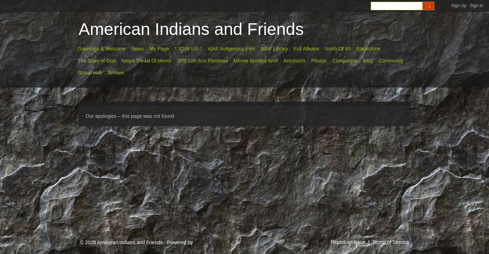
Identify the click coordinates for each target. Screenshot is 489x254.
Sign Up (458, 5)
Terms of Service (390, 242)
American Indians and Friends (191, 29)
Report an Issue (347, 242)
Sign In (476, 5)
